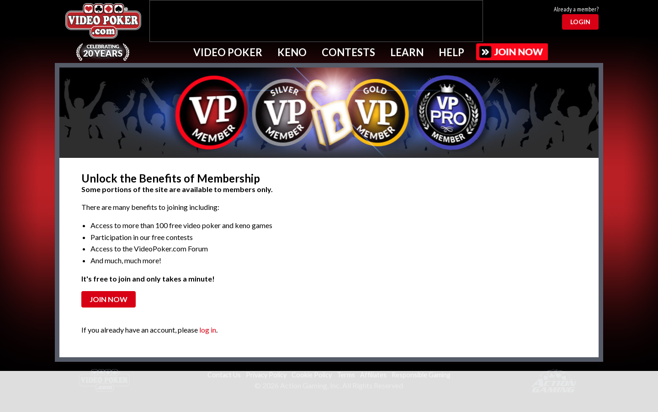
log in (207, 329)
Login (580, 22)
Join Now (108, 299)
